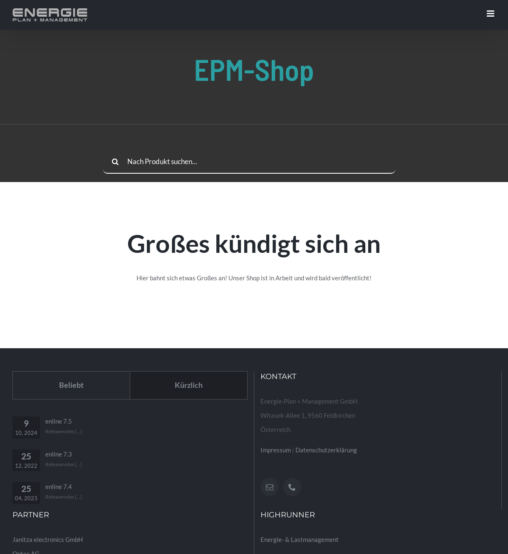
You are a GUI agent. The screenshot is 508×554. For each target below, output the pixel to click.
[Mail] (269, 487)
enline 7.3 (58, 454)
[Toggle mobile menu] (491, 13)
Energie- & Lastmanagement (299, 539)
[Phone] (292, 487)
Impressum (275, 450)
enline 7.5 (58, 421)
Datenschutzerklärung (326, 450)
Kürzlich (189, 384)
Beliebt (71, 384)
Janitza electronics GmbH (47, 539)
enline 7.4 (58, 486)
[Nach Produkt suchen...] (249, 162)
